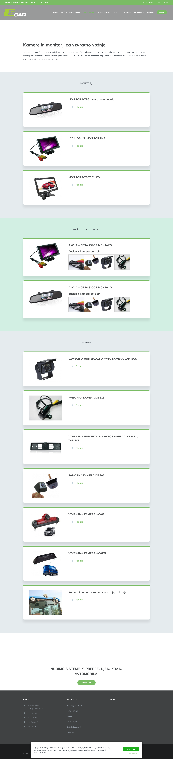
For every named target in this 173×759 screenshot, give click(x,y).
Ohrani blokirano (133, 754)
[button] (106, 107)
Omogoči (131, 749)
